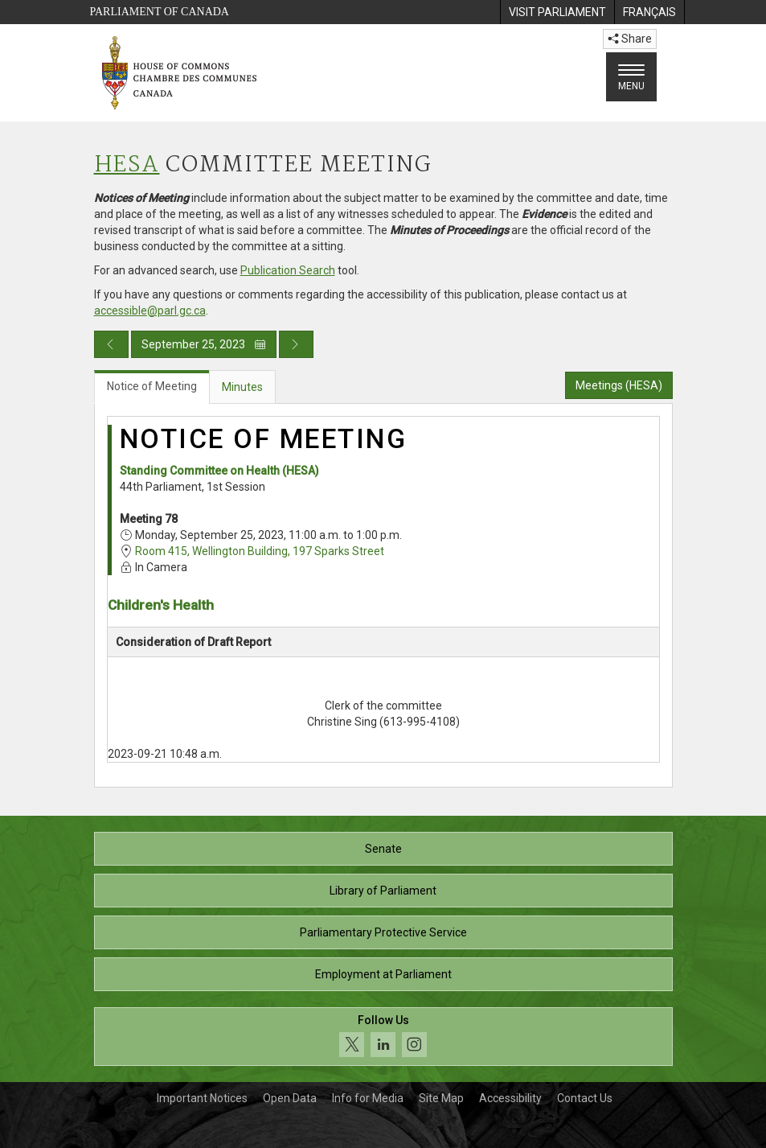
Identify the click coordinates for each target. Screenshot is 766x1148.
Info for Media (367, 1098)
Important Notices (202, 1098)
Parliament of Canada (159, 12)
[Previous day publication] (111, 344)
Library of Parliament (383, 890)
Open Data (290, 1098)
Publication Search (287, 270)
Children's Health (161, 605)
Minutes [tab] (242, 387)
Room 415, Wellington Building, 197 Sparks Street (259, 551)
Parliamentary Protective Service (383, 932)
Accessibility (510, 1098)
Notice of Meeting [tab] (152, 386)
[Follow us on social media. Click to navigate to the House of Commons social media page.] (383, 1036)
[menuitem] (557, 12)
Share (630, 38)
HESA (127, 165)
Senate (383, 848)
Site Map (441, 1098)
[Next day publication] (296, 344)
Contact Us (584, 1098)
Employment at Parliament (383, 974)
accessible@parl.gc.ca (150, 310)
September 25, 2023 (203, 344)
